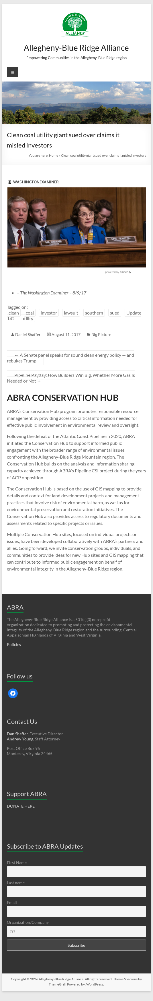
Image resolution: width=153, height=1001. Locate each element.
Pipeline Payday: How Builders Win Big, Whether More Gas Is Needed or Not (71, 377)
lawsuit (71, 312)
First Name (17, 862)
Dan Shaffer (17, 733)
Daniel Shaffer (28, 334)
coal (30, 312)
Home (53, 155)
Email (12, 902)
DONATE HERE (21, 806)
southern (94, 312)
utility (27, 318)
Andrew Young (20, 738)
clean (14, 312)
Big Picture (101, 334)
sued (114, 312)
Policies (14, 644)
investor (49, 312)
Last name (16, 882)
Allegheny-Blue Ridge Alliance (76, 48)
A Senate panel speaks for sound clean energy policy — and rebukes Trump (70, 357)
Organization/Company (28, 922)
